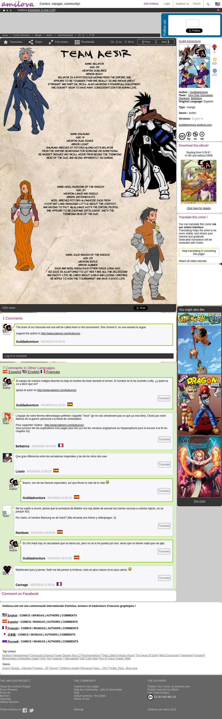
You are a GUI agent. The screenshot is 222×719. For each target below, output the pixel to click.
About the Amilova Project (15, 686)
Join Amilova (151, 3)
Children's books (69, 668)
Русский (10, 641)
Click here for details (199, 208)
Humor (54, 668)
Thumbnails (87, 41)
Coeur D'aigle (116, 658)
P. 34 (91, 35)
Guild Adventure (65, 35)
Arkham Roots (125, 655)
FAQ (76, 692)
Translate (163, 398)
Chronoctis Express (41, 655)
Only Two (45, 658)
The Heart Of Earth (147, 655)
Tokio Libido (109, 655)
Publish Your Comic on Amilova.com (169, 686)
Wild (127, 658)
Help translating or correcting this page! (199, 252)
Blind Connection (170, 655)
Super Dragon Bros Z (67, 655)
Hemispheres (21, 655)
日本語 (9, 634)
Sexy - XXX (100, 668)
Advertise (5, 698)
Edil (82, 658)
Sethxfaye (187, 655)
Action (49, 35)
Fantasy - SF (41, 668)
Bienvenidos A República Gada (20, 658)
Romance (86, 668)
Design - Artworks (21, 668)
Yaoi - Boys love (127, 668)
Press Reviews (8, 689)
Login (167, 3)
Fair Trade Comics (158, 692)
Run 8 (102, 658)
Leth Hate (92, 658)
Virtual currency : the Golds (90, 695)
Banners (5, 695)
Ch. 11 (81, 35)
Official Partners (9, 702)
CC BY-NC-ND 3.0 (162, 697)
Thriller (113, 668)
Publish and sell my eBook (163, 689)
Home (5, 35)
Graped (198, 655)
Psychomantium (90, 655)
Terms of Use (81, 698)
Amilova (7, 655)
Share (38, 41)
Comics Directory (21, 35)
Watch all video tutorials (193, 261)
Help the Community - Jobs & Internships (98, 689)
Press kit (5, 692)
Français (50, 372)
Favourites (16, 41)
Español (12, 372)
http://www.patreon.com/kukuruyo (60, 333)
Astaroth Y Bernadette (66, 658)
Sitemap (78, 709)
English (31, 372)
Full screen (61, 41)
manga (38, 35)
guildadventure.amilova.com (195, 124)
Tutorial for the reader (86, 686)
